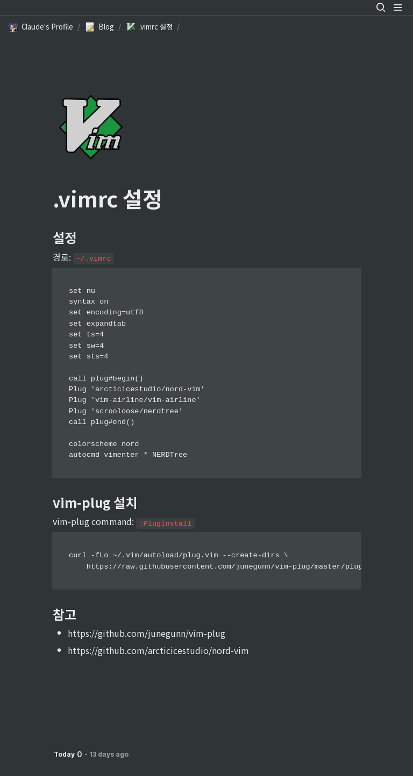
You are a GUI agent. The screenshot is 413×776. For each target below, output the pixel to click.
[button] (380, 7)
